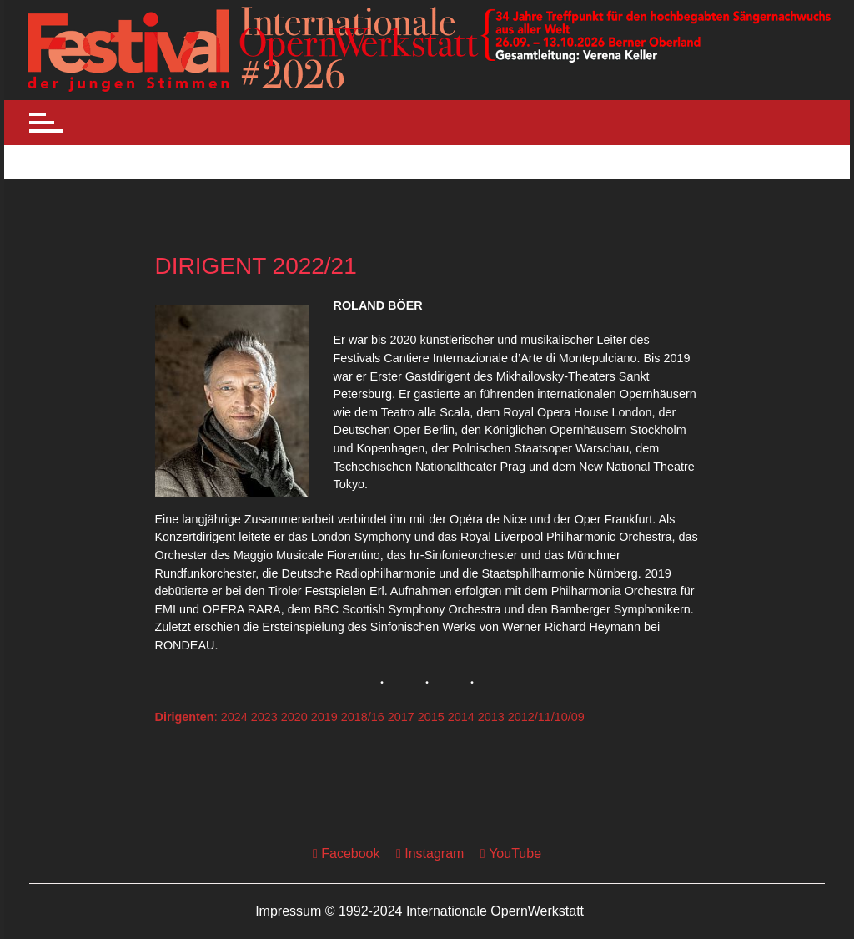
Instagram (430, 853)
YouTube (510, 853)
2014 (461, 717)
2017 (401, 717)
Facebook (346, 853)
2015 (431, 717)
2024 (234, 717)
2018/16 (362, 717)
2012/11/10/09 (546, 717)
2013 (491, 717)
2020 (294, 717)
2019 (324, 717)
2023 (264, 717)
